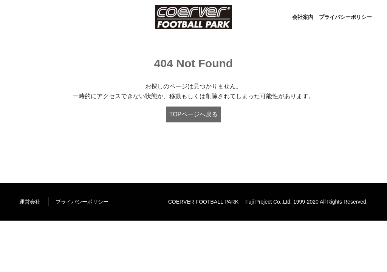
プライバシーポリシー (345, 17)
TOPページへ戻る (193, 114)
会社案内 (302, 17)
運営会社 (29, 202)
